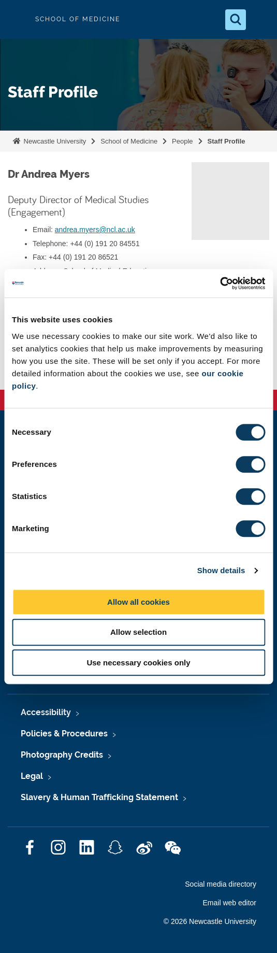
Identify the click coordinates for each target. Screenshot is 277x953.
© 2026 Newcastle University (210, 921)
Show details (221, 570)
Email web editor (230, 903)
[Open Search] (235, 19)
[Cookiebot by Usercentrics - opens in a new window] (219, 283)
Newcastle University (54, 141)
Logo (16, 19)
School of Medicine (128, 141)
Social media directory (220, 884)
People (182, 141)
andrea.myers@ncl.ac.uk (95, 229)
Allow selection (138, 632)
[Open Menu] (260, 19)
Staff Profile (226, 141)
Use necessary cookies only (138, 662)
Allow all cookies (138, 602)
